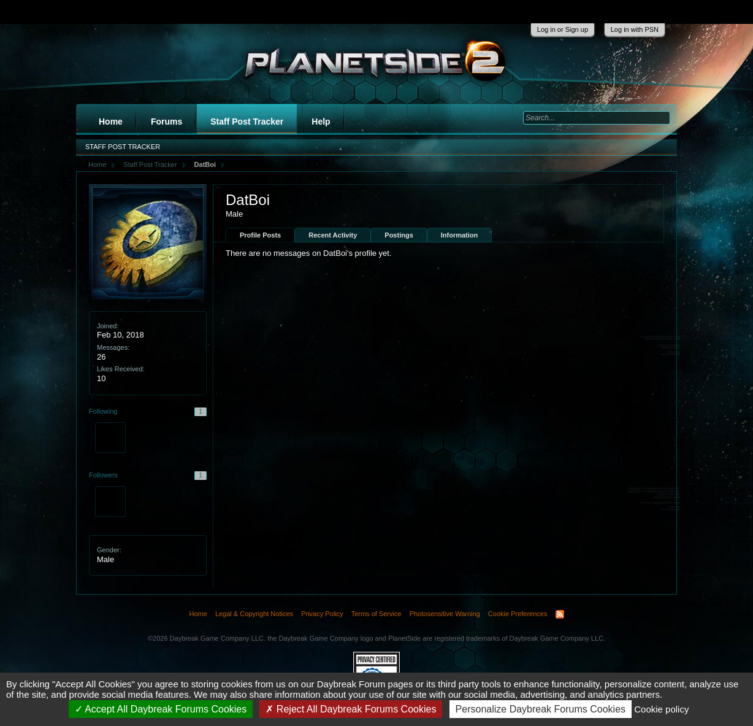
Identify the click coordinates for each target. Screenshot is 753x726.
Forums (166, 121)
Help (321, 121)
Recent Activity (332, 235)
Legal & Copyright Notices (254, 613)
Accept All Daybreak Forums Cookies (161, 709)
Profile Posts (260, 235)
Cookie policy (661, 709)
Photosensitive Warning (445, 613)
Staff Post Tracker (246, 121)
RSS (560, 614)
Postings (398, 235)
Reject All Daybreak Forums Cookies (351, 709)
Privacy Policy (322, 613)
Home (111, 121)
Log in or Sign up (562, 29)
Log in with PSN (635, 29)
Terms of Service (376, 613)
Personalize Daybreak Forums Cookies (540, 709)
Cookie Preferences (518, 613)
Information (459, 235)
